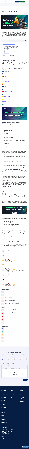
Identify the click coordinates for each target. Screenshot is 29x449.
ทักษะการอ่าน (12, 396)
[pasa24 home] (5, 1)
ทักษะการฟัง (12, 393)
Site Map (2, 416)
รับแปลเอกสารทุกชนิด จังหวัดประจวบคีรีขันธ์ (11, 291)
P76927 (6, 274)
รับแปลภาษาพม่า (3, 403)
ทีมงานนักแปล (21, 398)
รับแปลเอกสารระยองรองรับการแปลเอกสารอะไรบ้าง (9, 45)
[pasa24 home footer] (4, 427)
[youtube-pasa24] (3, 438)
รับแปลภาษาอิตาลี (3, 407)
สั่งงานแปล (17, 1)
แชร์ (26, 13)
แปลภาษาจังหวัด (11, 4)
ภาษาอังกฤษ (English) (7, 73)
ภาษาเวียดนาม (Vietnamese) (8, 91)
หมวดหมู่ (6, 4)
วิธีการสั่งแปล (21, 390)
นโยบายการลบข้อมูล (4, 423)
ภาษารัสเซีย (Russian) (7, 101)
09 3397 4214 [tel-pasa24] (4, 436)
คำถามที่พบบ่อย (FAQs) (22, 391)
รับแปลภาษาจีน (3, 400)
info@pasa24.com (5, 435)
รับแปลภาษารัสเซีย (3, 396)
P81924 (6, 254)
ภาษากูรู (12, 390)
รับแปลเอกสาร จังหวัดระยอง (6, 123)
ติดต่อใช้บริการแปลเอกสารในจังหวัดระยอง (8, 55)
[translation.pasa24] (1, 438)
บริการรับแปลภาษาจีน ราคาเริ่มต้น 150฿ (10, 312)
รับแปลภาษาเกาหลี (3, 397)
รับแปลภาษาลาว (3, 404)
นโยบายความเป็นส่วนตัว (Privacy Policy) (10, 327)
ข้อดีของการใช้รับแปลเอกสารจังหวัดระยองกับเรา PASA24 (10, 46)
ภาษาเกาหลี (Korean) (7, 81)
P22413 (6, 278)
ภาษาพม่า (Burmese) (7, 83)
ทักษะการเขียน (12, 394)
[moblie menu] (26, 1)
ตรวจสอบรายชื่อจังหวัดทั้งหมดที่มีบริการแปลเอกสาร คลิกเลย (10, 236)
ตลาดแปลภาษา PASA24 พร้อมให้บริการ (8, 54)
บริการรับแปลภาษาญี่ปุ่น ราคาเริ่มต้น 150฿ (10, 315)
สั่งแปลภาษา (14, 212)
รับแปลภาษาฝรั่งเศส (3, 391)
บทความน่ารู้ (2, 415)
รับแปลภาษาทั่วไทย (3, 408)
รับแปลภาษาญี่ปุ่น (3, 398)
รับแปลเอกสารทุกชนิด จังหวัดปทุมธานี (10, 294)
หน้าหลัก (2, 4)
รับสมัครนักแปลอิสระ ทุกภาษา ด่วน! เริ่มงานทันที (11, 340)
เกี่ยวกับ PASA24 (3, 412)
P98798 (6, 250)
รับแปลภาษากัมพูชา (3, 401)
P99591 (6, 283)
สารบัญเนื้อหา (5, 40)
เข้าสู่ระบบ (22, 1)
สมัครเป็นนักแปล (22, 401)
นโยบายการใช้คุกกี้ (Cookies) (9, 330)
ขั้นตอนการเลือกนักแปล (7, 49)
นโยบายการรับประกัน (22, 393)
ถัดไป (25, 379)
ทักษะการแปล (12, 391)
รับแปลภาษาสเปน (3, 393)
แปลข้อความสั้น (21, 365)
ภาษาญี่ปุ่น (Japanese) (7, 78)
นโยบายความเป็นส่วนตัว (4, 422)
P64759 (6, 259)
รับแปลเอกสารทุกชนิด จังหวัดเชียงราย (10, 300)
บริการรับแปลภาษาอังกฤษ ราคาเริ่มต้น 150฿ (10, 309)
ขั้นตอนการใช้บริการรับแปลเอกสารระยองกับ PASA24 (10, 47)
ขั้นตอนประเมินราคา (6, 48)
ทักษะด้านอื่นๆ (12, 398)
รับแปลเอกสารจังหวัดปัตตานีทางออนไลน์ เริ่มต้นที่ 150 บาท (12, 303)
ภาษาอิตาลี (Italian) (7, 104)
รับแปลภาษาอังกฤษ (3, 390)
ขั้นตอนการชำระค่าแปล (7, 50)
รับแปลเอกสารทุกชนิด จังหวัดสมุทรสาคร (10, 297)
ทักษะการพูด (12, 397)
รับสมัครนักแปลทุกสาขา (23, 400)
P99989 (6, 268)
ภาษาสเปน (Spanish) (7, 96)
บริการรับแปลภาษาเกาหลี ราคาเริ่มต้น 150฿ (10, 318)
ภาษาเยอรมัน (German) (7, 99)
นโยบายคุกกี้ (3, 425)
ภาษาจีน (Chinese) (6, 76)
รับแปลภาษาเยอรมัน (4, 394)
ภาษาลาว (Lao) (6, 86)
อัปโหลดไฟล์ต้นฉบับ (8, 365)
